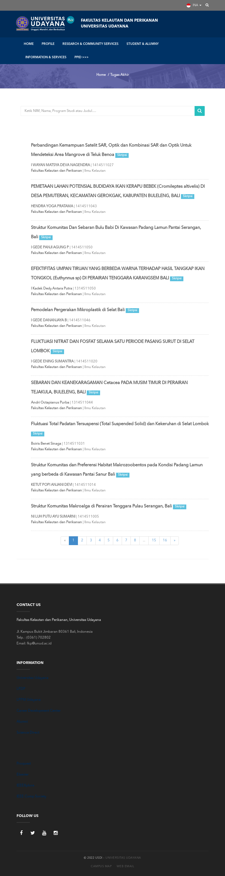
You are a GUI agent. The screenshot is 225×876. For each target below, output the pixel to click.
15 (154, 540)
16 (165, 540)
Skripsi (122, 155)
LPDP (21, 689)
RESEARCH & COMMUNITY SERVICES (90, 44)
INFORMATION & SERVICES (45, 57)
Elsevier (23, 774)
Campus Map (101, 866)
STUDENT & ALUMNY (143, 44)
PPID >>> (81, 57)
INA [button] (194, 5)
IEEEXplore (25, 785)
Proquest (24, 763)
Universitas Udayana (32, 678)
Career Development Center (39, 711)
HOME (29, 44)
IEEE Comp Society (31, 796)
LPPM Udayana (29, 700)
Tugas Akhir (119, 75)
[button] (205, 5)
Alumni (22, 722)
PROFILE (48, 44)
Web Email (126, 866)
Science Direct (28, 732)
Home (101, 75)
